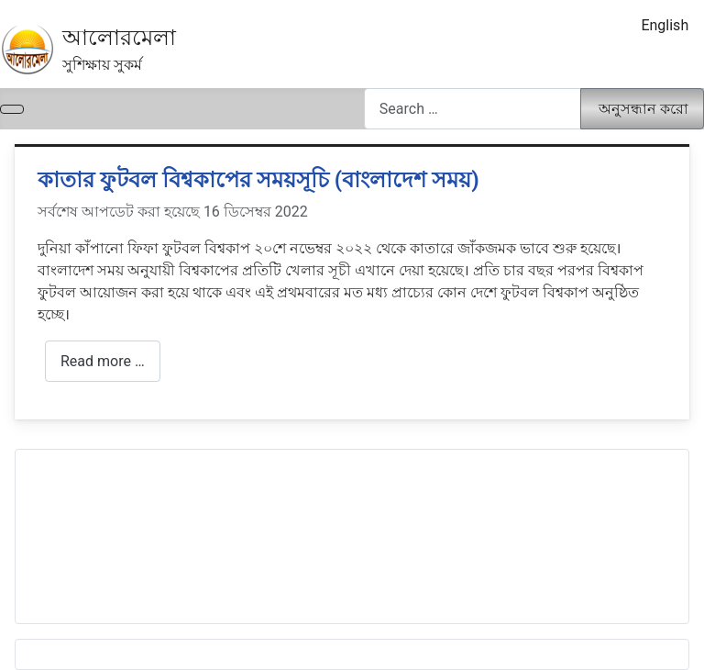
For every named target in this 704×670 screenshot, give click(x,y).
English (664, 25)
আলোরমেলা (119, 37)
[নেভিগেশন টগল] (12, 109)
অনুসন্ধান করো (643, 108)
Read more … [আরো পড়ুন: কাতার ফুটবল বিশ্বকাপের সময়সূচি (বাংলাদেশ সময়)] (102, 361)
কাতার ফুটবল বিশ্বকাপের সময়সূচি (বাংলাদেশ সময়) (258, 180)
